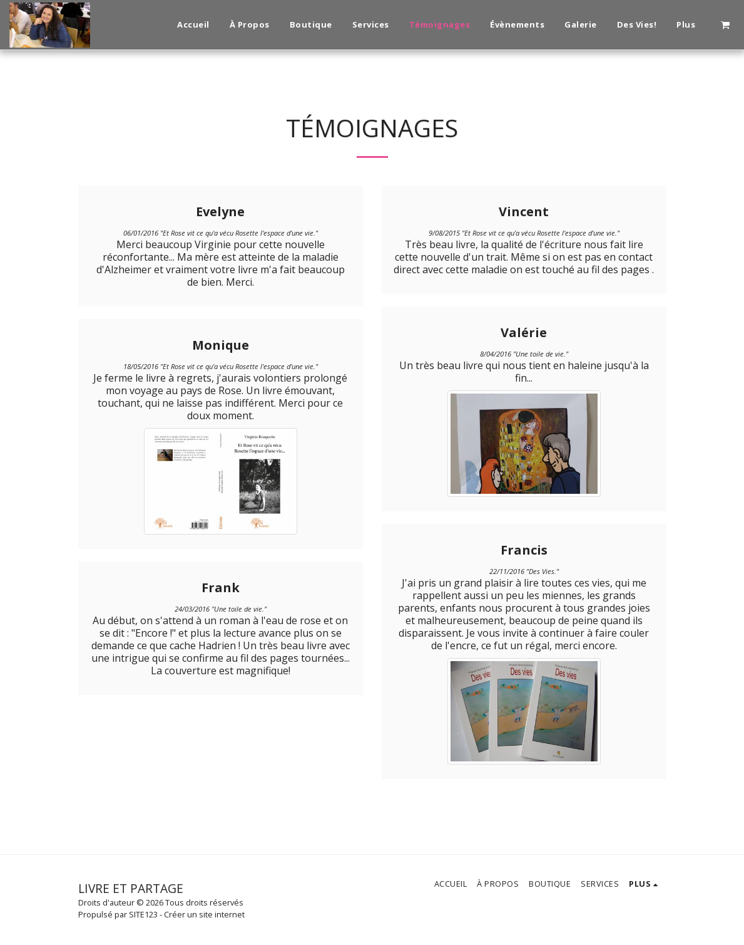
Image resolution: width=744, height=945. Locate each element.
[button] (725, 24)
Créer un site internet (204, 914)
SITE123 (143, 914)
